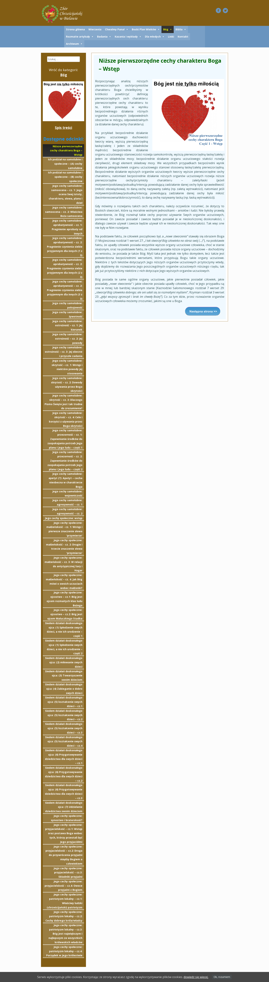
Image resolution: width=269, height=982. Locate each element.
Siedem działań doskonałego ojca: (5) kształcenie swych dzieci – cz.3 (63, 728)
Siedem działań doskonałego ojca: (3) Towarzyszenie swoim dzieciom (63, 676)
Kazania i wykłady (126, 36)
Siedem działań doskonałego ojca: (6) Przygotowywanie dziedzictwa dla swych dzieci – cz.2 (63, 774)
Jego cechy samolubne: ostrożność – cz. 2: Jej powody (67, 339)
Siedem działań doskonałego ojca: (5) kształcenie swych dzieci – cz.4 (63, 741)
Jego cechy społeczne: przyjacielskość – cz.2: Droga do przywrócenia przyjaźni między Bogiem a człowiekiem (63, 855)
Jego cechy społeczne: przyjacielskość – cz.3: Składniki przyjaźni (68, 873)
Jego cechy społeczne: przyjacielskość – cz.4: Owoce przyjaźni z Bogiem (63, 886)
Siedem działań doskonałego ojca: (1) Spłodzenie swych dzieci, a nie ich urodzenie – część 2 (63, 647)
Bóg (165, 29)
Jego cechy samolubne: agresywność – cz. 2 (67, 511)
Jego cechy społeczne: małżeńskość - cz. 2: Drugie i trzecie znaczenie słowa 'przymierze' (64, 546)
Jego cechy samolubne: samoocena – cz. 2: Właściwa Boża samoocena (63, 212)
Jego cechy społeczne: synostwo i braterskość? (66, 818)
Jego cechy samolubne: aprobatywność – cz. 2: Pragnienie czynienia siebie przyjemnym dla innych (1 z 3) (64, 246)
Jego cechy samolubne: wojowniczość (67, 493)
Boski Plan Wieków (144, 29)
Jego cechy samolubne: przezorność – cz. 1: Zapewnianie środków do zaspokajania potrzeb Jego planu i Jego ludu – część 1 (64, 439)
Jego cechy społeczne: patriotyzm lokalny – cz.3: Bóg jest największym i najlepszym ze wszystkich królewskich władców (65, 933)
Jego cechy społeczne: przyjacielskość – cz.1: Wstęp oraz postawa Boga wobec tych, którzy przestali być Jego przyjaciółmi (63, 833)
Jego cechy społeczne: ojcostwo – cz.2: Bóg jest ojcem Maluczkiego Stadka (64, 614)
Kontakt (183, 36)
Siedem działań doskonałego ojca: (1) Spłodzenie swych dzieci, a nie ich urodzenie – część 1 (63, 629)
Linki (171, 36)
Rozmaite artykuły (78, 36)
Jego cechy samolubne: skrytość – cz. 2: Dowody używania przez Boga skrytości (66, 384)
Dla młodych (153, 36)
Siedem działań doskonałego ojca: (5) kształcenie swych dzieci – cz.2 (63, 715)
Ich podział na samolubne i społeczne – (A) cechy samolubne (65, 164)
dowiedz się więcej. (196, 977)
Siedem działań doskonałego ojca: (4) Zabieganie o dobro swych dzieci (63, 689)
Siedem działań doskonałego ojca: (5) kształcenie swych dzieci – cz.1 (63, 702)
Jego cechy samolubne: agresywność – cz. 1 (67, 502)
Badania (102, 36)
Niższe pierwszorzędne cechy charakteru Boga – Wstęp (66, 151)
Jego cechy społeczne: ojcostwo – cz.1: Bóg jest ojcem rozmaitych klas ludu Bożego (64, 599)
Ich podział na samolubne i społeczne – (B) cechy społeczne (65, 177)
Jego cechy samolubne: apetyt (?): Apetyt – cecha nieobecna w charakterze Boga (65, 480)
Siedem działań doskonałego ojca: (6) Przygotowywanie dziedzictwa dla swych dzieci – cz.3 (63, 791)
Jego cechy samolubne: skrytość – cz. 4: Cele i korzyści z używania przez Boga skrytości (65, 419)
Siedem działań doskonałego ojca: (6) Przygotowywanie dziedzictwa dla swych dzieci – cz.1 (63, 757)
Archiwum (72, 43)
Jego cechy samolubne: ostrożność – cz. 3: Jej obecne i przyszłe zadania (63, 352)
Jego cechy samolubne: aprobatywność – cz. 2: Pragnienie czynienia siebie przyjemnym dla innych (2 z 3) (64, 268)
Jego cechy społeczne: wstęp (63, 518)
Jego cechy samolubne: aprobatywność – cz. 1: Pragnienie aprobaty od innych (67, 227)
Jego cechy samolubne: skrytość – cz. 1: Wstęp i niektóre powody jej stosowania (67, 367)
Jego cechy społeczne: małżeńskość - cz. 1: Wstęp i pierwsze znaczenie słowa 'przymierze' (64, 529)
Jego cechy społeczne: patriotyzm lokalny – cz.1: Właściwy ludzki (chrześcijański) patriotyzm (64, 901)
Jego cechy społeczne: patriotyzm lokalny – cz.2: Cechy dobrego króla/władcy (63, 916)
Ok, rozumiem (222, 977)
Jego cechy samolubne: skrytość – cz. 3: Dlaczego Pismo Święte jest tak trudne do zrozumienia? (63, 402)
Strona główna (75, 29)
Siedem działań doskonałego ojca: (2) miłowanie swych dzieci (63, 662)
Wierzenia (94, 29)
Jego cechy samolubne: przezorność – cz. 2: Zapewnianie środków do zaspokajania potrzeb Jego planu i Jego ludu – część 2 (64, 460)
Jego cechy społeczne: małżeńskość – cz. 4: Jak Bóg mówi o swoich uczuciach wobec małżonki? (64, 581)
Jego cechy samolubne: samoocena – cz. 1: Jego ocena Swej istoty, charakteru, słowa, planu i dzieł (65, 194)
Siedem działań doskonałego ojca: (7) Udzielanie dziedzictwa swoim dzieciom (63, 807)
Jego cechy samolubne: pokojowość (67, 305)
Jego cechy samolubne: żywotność (67, 314)
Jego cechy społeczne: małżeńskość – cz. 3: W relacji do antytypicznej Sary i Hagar (63, 564)
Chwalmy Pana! (115, 29)
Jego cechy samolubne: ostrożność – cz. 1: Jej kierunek (67, 325)
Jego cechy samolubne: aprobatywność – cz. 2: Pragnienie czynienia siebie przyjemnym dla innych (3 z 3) (64, 290)
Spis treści (63, 127)
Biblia (179, 29)
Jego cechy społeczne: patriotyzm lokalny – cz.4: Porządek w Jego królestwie (64, 951)
